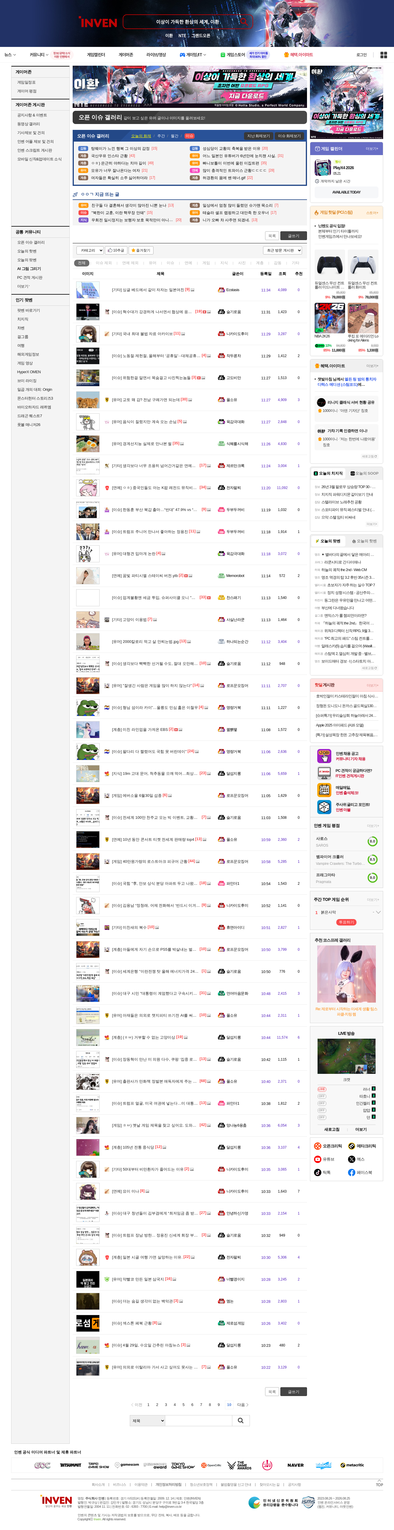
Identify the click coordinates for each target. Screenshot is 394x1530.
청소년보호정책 (201, 1485)
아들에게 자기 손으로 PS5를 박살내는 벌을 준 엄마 (161, 949)
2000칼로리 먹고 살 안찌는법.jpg (145, 641)
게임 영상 (25, 363)
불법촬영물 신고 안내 (236, 1485)
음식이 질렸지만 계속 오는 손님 (144, 422)
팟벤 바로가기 (28, 310)
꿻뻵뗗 (231, 729)
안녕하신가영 (237, 1213)
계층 (260, 263)
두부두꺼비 (235, 509)
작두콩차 (233, 356)
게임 (206, 263)
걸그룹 (22, 337)
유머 (152, 263)
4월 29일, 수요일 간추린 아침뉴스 (146, 1345)
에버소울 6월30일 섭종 (137, 795)
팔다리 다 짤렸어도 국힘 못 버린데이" (149, 751)
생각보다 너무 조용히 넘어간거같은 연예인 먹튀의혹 (162, 465)
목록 (272, 236)
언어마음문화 (237, 993)
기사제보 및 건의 (31, 133)
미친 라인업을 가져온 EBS (140, 729)
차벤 (21, 328)
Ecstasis (232, 290)
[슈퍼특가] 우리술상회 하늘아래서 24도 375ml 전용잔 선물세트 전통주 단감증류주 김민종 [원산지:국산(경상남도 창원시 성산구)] (347, 715)
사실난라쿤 (235, 619)
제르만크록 (235, 465)
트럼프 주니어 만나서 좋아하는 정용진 (150, 531)
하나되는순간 (237, 641)
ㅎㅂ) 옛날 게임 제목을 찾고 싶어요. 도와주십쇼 (158, 1125)
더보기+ (372, 148)
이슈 (104, 263)
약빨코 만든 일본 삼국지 (138, 1279)
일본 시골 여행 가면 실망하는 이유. (147, 1257)
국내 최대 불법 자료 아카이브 (142, 334)
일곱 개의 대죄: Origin (34, 389)
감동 (278, 263)
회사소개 (98, 1485)
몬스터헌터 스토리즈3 (35, 398)
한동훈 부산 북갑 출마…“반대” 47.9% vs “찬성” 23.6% (163, 509)
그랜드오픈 (200, 35)
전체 (82, 263)
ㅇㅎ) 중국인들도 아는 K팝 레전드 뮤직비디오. (157, 487)
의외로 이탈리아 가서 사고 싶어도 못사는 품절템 (159, 1367)
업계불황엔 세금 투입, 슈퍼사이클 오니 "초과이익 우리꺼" (166, 597)
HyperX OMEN (29, 372)
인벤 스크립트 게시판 (34, 150)
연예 (130, 263)
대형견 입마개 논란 (134, 553)
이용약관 (140, 1485)
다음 (241, 1404)
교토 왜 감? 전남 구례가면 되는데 (146, 400)
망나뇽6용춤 (236, 1125)
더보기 (361, 1129)
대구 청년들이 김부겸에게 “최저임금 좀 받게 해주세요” (164, 1213)
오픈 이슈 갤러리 (31, 242)
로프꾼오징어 (237, 685)
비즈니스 (119, 1485)
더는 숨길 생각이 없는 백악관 (142, 1301)
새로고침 (368, 456)
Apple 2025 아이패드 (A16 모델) (340, 725)
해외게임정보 (28, 354)
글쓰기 (293, 236)
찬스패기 (233, 597)
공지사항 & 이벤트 (32, 115)
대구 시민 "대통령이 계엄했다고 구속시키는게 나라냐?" (164, 993)
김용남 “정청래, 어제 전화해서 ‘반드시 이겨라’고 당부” (164, 905)
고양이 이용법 (129, 619)
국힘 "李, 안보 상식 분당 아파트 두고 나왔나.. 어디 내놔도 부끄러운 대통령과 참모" (187, 883)
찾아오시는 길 (269, 1485)
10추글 (118, 250)
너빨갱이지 (235, 1279)
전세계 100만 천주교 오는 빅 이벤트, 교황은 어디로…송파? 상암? (173, 817)
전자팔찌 (233, 487)
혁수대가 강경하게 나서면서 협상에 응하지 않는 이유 (162, 312)
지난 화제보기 (258, 136)
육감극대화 (235, 422)
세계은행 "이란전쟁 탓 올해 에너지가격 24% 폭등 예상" (164, 971)
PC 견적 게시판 (29, 277)
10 (229, 1404)
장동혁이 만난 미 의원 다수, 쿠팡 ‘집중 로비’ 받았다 (161, 1059)
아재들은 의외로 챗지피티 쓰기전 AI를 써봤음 (156, 1015)
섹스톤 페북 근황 (132, 1323)
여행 (21, 345)
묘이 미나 (125, 1191)
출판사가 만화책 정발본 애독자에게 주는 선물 (156, 1081)
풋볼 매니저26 (28, 425)
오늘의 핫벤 (27, 251)
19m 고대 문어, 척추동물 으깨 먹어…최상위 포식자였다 (165, 773)
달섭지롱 (233, 773)
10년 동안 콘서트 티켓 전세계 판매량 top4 (153, 839)
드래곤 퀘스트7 (29, 416)
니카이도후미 (237, 334)
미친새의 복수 (129, 927)
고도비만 (233, 378)
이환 (169, 35)
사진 (242, 263)
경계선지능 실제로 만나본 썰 (142, 443)
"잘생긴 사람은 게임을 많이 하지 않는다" (152, 685)
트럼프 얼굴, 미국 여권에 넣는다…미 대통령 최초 (159, 1103)
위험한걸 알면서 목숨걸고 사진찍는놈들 (151, 378)
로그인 (361, 54)
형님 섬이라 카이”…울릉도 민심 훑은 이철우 (155, 707)
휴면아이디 (235, 927)
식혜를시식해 (237, 443)
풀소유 (231, 400)
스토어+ (372, 213)
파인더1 (232, 883)
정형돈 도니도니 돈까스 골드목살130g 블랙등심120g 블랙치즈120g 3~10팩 (347, 706)
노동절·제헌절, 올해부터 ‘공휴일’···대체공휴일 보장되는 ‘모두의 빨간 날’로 (180, 356)
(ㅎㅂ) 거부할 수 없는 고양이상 (143, 1037)
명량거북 (233, 707)
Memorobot (235, 575)
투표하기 (346, 922)
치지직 (22, 319)
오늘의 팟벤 (27, 260)
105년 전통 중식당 (133, 1147)
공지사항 (294, 1485)
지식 (224, 263)
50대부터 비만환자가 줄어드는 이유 (148, 1169)
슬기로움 (233, 312)
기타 (295, 263)
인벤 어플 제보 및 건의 (35, 141)
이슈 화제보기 (289, 136)
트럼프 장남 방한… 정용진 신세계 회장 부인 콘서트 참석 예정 (170, 1235)
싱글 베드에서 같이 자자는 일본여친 (148, 290)
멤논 (230, 1301)
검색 (241, 1420)
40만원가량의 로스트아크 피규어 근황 (149, 861)
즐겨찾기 (143, 250)
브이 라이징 (27, 381)
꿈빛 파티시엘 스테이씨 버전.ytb (145, 575)
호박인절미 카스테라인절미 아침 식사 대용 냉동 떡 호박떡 (347, 696)
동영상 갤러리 (28, 124)
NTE (182, 35)
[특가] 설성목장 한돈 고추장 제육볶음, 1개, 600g (347, 735)
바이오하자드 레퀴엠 (34, 407)
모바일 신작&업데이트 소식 (39, 159)
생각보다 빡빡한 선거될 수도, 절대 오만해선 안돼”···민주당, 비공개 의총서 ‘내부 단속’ (189, 663)
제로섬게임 (235, 1323)
